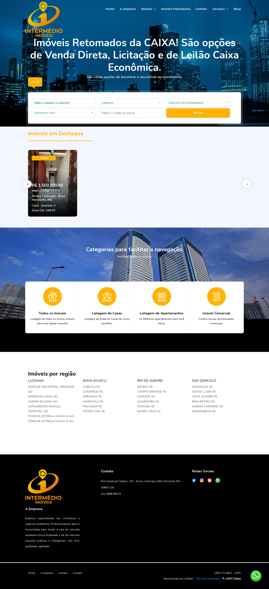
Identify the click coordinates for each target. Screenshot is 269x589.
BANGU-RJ (144, 387)
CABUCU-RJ (91, 387)
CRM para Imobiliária (208, 578)
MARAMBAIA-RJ (203, 411)
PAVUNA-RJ (145, 406)
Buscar (198, 113)
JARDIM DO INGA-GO (43, 396)
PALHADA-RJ (92, 406)
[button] (131, 103)
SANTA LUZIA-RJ (204, 392)
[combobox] (63, 102)
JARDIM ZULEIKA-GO (43, 402)
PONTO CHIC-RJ (94, 411)
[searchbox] (64, 102)
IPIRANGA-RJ (92, 396)
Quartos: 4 (48, 205)
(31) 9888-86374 (111, 494)
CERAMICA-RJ (93, 392)
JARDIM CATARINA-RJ (207, 406)
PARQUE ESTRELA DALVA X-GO (50, 421)
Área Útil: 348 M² (43, 210)
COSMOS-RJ (145, 396)
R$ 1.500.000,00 (47, 185)
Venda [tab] (35, 82)
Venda (44, 158)
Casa (35, 205)
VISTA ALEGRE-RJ (204, 396)
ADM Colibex (231, 578)
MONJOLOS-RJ (202, 387)
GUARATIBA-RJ (148, 402)
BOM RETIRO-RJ (203, 402)
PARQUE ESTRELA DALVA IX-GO (51, 416)
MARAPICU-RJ (93, 402)
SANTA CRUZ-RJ (148, 411)
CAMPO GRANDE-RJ (151, 392)
